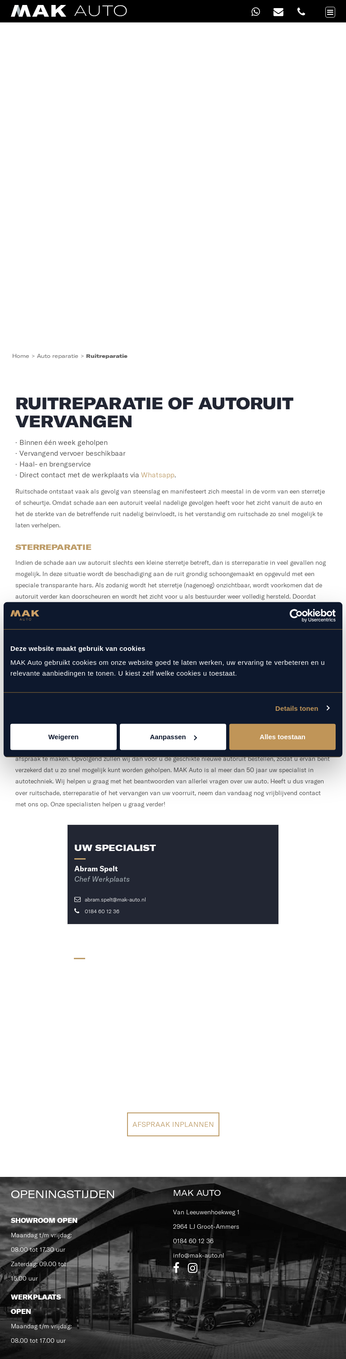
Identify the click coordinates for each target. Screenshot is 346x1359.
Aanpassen (173, 737)
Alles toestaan (282, 737)
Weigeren (63, 737)
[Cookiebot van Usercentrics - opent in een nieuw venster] (296, 615)
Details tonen (296, 708)
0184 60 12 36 (96, 911)
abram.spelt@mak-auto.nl (110, 899)
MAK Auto (197, 1193)
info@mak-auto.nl (198, 1255)
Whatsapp (157, 474)
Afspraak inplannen (173, 1124)
